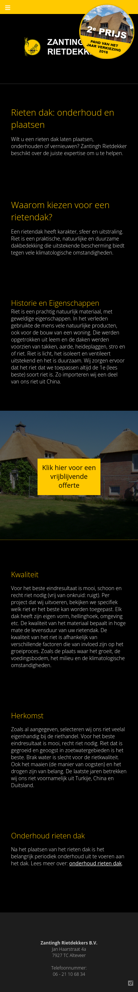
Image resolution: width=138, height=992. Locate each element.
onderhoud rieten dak (95, 863)
